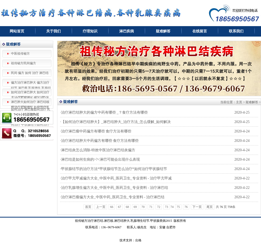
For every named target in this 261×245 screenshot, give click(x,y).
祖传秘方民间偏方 (23, 63)
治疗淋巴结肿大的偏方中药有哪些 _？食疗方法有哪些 (104, 112)
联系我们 (236, 31)
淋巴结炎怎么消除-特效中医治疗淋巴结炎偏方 (98, 150)
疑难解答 (163, 31)
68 (127, 207)
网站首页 (17, 31)
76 (186, 207)
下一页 (197, 207)
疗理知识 (90, 31)
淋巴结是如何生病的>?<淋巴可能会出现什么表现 (100, 159)
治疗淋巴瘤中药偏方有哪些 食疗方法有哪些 (96, 131)
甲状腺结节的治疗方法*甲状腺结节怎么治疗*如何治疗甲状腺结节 (114, 169)
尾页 (209, 207)
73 (166, 207)
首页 (88, 207)
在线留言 (199, 31)
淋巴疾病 (126, 31)
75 (178, 207)
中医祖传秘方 (20, 53)
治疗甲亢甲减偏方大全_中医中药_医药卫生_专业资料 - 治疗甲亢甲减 (116, 178)
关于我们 (53, 31)
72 (158, 207)
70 (143, 207)
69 (135, 207)
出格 (138, 240)
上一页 (100, 207)
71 (150, 207)
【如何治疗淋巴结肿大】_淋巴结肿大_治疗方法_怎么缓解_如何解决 (116, 122)
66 (111, 207)
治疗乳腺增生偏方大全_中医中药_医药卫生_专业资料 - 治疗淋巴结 (114, 188)
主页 (239, 102)
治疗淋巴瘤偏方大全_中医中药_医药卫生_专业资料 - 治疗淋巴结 (113, 197)
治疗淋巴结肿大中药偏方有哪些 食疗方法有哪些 (100, 141)
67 (119, 207)
